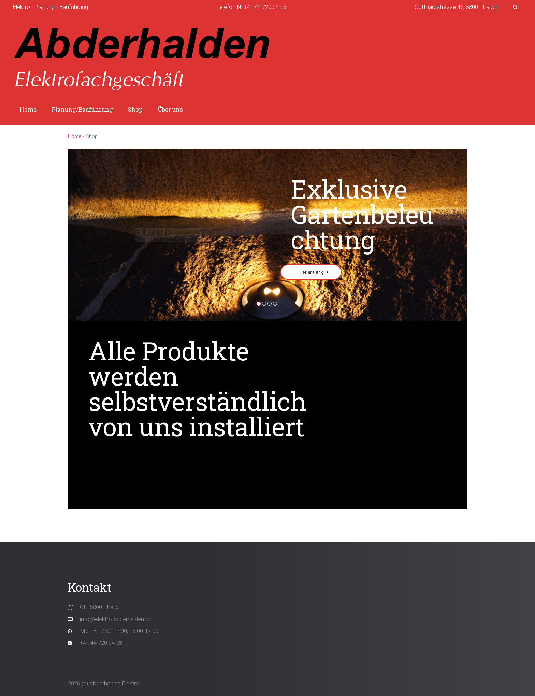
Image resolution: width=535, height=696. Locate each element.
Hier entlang (311, 272)
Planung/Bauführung (82, 109)
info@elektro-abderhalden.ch (115, 618)
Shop (135, 109)
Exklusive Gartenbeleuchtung (362, 214)
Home (28, 109)
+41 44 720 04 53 (101, 642)
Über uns (170, 109)
